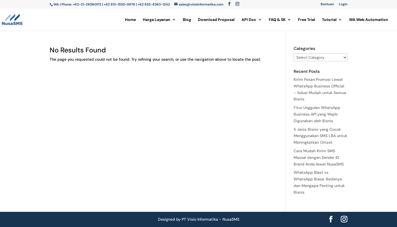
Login (343, 4)
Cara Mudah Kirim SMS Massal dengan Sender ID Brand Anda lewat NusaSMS (319, 157)
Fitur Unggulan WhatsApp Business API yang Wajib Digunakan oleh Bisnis (317, 114)
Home (130, 20)
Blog (187, 20)
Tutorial (329, 20)
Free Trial (306, 20)
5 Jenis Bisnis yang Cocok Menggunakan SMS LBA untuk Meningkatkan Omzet (320, 136)
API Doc (249, 20)
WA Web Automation (368, 20)
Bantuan (327, 4)
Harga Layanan (156, 20)
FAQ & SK (277, 20)
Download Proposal (216, 20)
